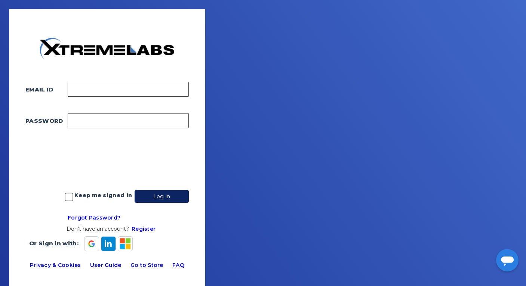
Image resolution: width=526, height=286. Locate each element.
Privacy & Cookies (55, 265)
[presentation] (123, 159)
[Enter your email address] (128, 89)
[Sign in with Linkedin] (108, 243)
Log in (161, 196)
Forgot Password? (94, 217)
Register (144, 229)
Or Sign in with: (54, 243)
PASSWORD (44, 120)
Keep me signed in (103, 195)
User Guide (105, 265)
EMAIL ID (39, 89)
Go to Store (146, 265)
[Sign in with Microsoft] (125, 243)
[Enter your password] (128, 120)
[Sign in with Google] (91, 243)
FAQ (178, 265)
